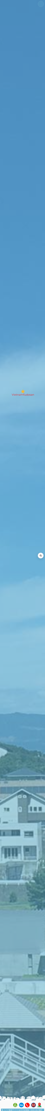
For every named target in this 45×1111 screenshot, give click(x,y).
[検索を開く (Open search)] (41, 555)
